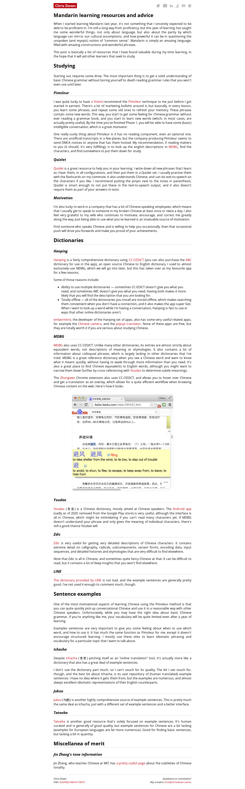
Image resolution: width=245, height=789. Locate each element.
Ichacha (71, 658)
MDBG (173, 147)
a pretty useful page (130, 763)
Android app (182, 509)
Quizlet (59, 168)
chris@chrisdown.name (177, 782)
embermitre (62, 319)
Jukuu (58, 700)
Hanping (60, 260)
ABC (188, 260)
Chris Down (65, 5)
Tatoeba (59, 721)
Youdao (135, 370)
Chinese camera (90, 324)
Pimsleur (134, 102)
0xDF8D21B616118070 (72, 782)
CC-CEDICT (136, 260)
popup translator (128, 324)
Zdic (57, 543)
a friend (97, 102)
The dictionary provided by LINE (77, 580)
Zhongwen (67, 378)
